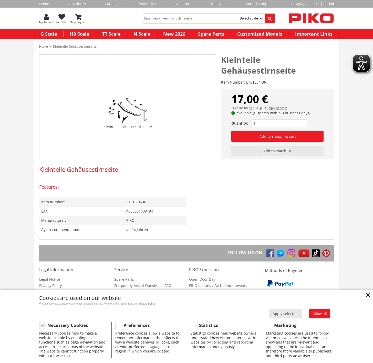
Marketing (285, 325)
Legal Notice (49, 279)
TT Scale (111, 34)
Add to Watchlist (277, 150)
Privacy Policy (50, 285)
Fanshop (181, 3)
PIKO (130, 220)
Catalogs (112, 3)
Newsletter (77, 3)
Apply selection (286, 313)
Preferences (136, 325)
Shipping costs (277, 108)
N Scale (142, 34)
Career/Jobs (217, 3)
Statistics (208, 325)
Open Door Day (202, 279)
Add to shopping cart (278, 136)
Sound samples (259, 3)
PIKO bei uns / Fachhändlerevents (218, 285)
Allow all (320, 313)
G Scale (48, 34)
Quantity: (239, 123)
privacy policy (147, 303)
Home (44, 3)
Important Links (314, 34)
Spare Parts (211, 34)
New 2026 (174, 34)
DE (318, 3)
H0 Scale (79, 34)
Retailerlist (147, 3)
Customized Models (259, 34)
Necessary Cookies (67, 325)
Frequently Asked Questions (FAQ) (143, 285)
